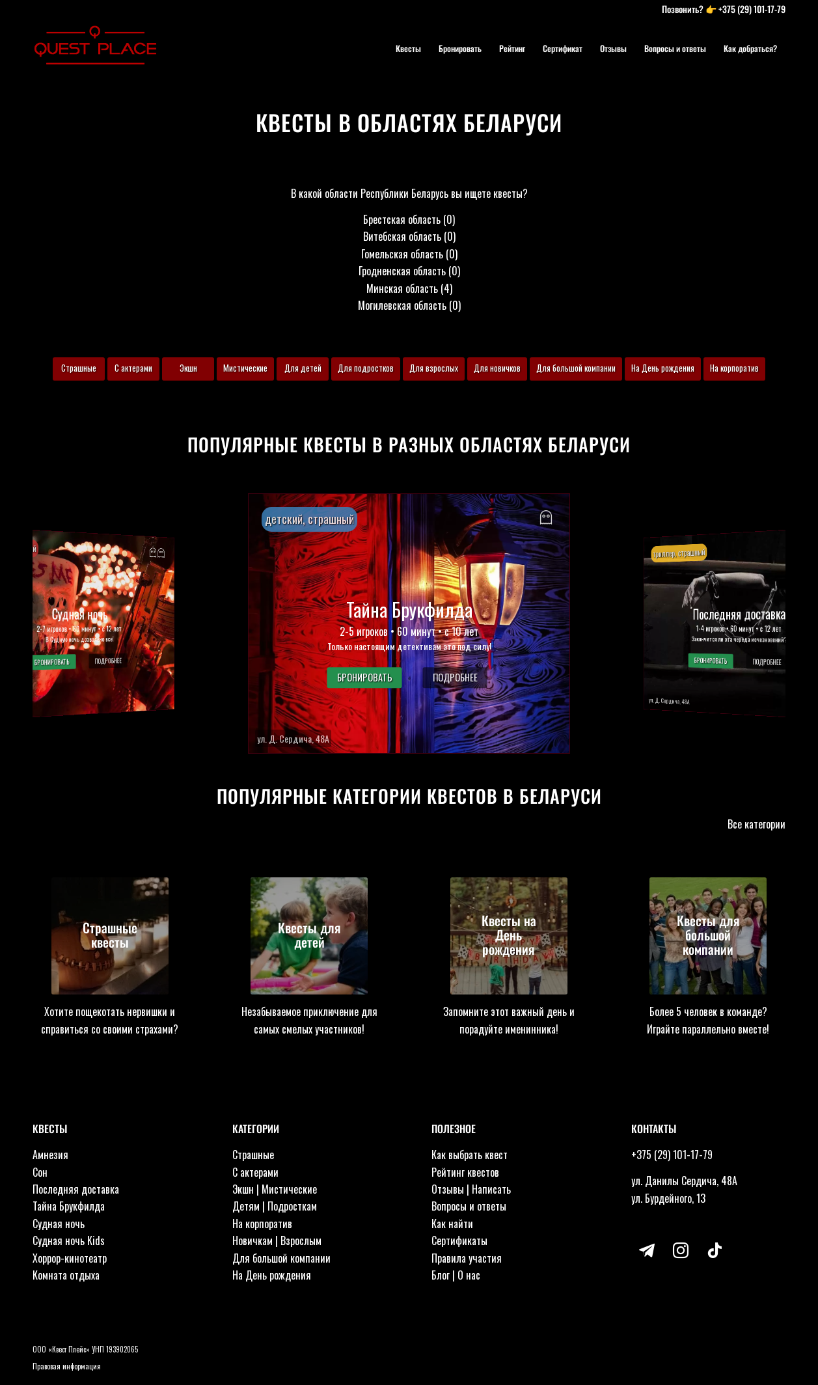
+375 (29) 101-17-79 (751, 9)
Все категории (756, 824)
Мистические (245, 367)
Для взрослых (433, 367)
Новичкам (252, 1240)
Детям (246, 1206)
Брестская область (402, 219)
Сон (40, 1172)
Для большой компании (576, 367)
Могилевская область (402, 305)
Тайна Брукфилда (69, 1206)
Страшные (78, 367)
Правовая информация (67, 1366)
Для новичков (497, 367)
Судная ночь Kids (69, 1240)
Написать (491, 1189)
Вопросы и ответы (468, 1206)
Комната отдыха (66, 1275)
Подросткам (292, 1206)
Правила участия (466, 1258)
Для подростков (366, 367)
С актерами (133, 367)
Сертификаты (459, 1240)
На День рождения (662, 367)
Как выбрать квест (469, 1154)
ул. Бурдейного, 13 (668, 1198)
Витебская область (402, 236)
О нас (468, 1275)
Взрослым (300, 1240)
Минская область (402, 288)
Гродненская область (402, 271)
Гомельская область (402, 254)
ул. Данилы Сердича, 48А (684, 1180)
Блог (440, 1275)
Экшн (188, 367)
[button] (409, 623)
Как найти (452, 1223)
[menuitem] (408, 48)
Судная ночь (59, 1223)
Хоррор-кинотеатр (70, 1258)
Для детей (302, 367)
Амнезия (50, 1154)
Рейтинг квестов (465, 1172)
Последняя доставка (76, 1189)
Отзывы (447, 1189)
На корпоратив (734, 367)
